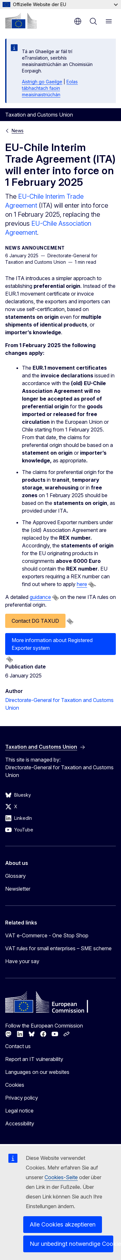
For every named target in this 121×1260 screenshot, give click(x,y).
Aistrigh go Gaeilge (42, 81)
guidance (40, 597)
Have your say (22, 961)
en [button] (78, 21)
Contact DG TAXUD (35, 621)
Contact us (18, 1046)
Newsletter (17, 889)
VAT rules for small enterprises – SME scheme (58, 948)
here (82, 584)
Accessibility (19, 1123)
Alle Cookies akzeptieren (63, 1224)
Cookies (14, 1085)
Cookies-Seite (61, 1177)
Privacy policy (21, 1097)
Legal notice (19, 1110)
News (18, 130)
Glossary (15, 876)
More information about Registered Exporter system (52, 644)
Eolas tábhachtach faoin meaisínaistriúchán (50, 88)
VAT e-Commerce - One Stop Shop (46, 935)
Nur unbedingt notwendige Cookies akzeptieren (71, 1243)
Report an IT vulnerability (34, 1059)
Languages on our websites (37, 1072)
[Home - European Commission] (21, 20)
